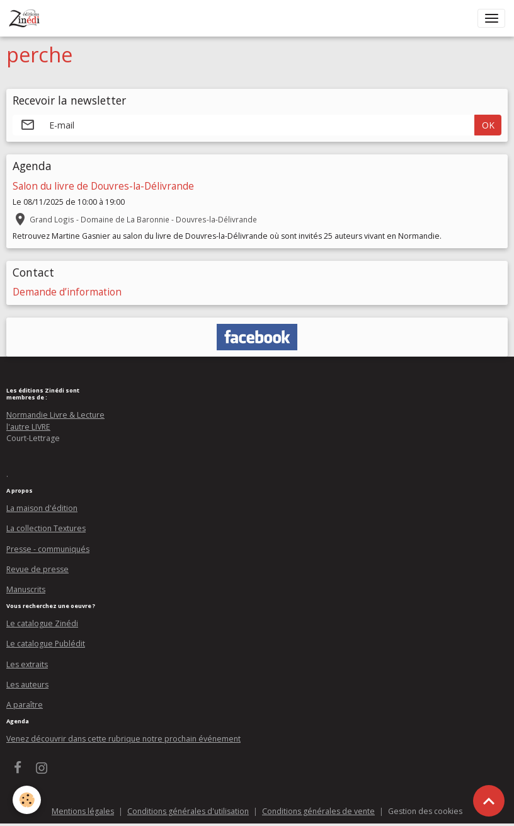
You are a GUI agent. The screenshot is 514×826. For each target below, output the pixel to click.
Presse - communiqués (47, 549)
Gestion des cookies (425, 811)
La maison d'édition (41, 508)
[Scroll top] (489, 801)
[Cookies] (27, 800)
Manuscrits (25, 589)
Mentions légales (83, 811)
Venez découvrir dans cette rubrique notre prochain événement (123, 738)
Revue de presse (37, 569)
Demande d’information (67, 292)
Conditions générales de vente (318, 811)
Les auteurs (27, 684)
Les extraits (27, 664)
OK (488, 125)
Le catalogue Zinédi (42, 623)
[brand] (27, 18)
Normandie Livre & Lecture (55, 415)
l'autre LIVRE (28, 427)
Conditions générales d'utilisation (188, 811)
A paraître (24, 704)
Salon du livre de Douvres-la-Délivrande (103, 186)
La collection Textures (46, 528)
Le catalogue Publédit (45, 643)
